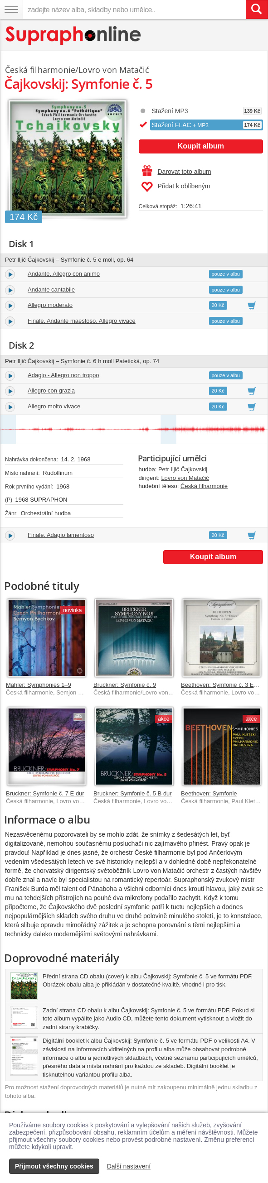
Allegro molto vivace (54, 406)
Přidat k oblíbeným (175, 187)
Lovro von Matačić (185, 477)
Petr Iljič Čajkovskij (182, 469)
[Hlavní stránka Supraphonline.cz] (74, 35)
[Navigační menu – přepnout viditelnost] (11, 9)
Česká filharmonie (204, 486)
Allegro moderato (50, 305)
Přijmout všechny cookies (54, 1166)
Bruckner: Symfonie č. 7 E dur (45, 793)
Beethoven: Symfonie (209, 793)
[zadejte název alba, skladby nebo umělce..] (134, 9)
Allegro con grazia (51, 390)
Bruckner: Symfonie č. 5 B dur (132, 793)
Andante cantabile (51, 289)
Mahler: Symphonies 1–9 (38, 684)
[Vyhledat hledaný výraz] (256, 9)
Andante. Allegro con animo (64, 273)
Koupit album (201, 146)
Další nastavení (129, 1166)
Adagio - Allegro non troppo (63, 375)
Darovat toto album (176, 171)
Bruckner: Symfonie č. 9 (124, 684)
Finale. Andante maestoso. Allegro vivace (82, 320)
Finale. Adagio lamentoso (61, 535)
